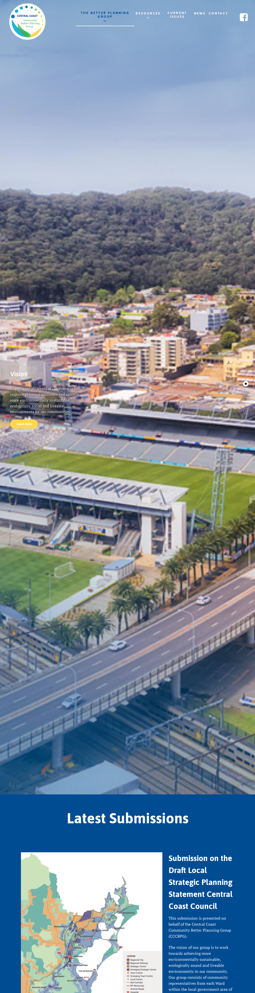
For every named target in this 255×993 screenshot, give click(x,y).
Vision (19, 373)
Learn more (24, 424)
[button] (246, 383)
